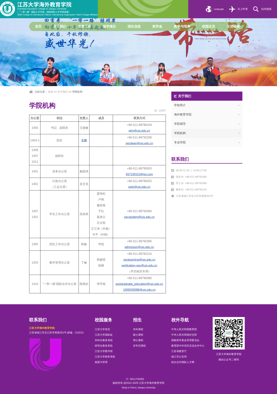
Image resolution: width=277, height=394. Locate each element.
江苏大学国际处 (104, 334)
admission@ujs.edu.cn (139, 247)
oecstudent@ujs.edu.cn (139, 217)
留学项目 (109, 26)
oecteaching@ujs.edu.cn (139, 259)
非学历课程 (139, 345)
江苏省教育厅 (179, 351)
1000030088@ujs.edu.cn (139, 289)
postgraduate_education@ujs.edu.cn (139, 283)
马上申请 (242, 9)
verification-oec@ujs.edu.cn (139, 265)
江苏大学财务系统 (105, 356)
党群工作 (84, 26)
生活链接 (233, 26)
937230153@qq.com (139, 174)
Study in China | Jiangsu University (138, 387)
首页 (38, 26)
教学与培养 (182, 26)
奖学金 (157, 26)
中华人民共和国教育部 (184, 329)
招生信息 (134, 26)
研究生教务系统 (104, 345)
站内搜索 (266, 9)
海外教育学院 (183, 114)
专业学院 (180, 142)
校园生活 (208, 26)
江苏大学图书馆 (104, 351)
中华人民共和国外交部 (184, 334)
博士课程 (138, 340)
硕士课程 (138, 334)
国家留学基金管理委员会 (185, 340)
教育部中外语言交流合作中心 (187, 345)
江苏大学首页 (102, 329)
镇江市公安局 (179, 356)
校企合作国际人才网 (182, 362)
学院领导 (180, 123)
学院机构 (77, 91)
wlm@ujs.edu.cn (139, 130)
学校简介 (180, 105)
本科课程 (138, 329)
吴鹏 (84, 140)
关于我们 (59, 26)
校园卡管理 (101, 362)
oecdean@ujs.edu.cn (139, 143)
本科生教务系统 (104, 340)
